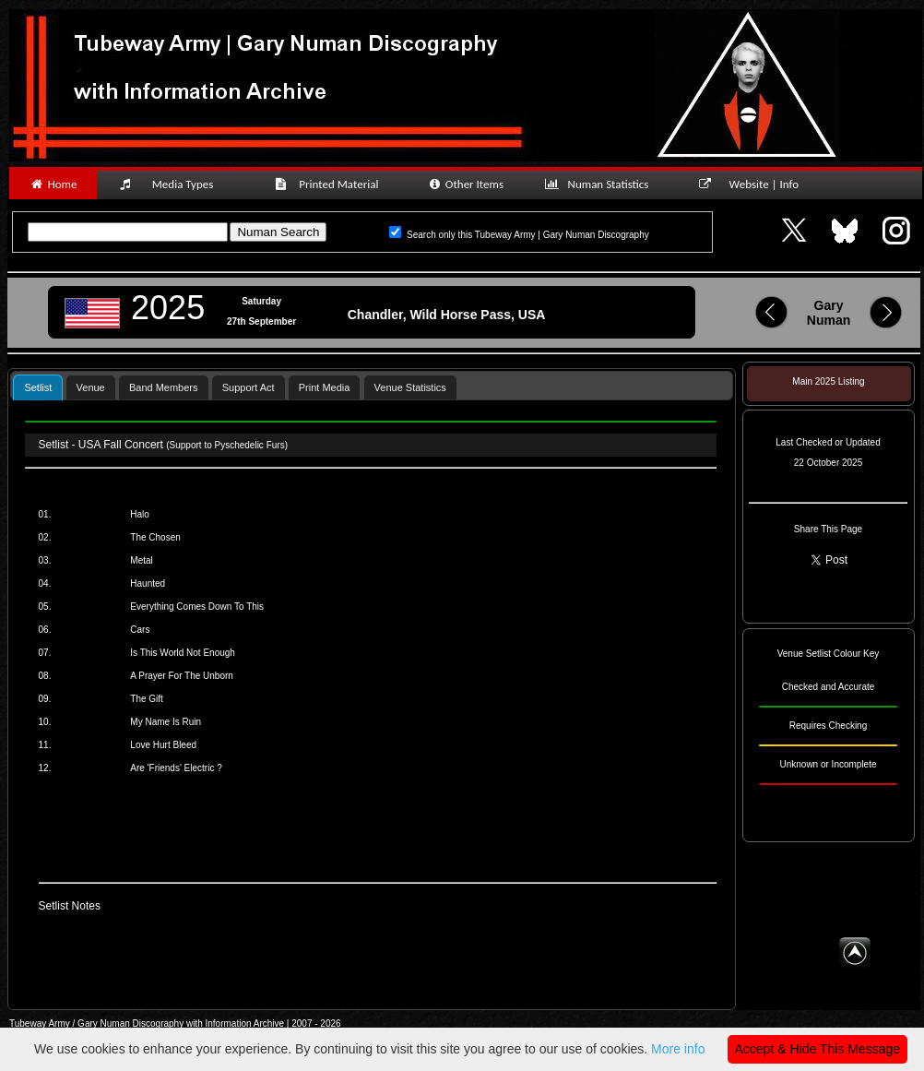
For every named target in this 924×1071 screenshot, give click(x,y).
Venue (91, 387)
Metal (141, 560)
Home (53, 184)
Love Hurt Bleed (163, 745)
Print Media (324, 387)
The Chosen (155, 537)
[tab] (38, 387)
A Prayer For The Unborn (181, 676)
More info (678, 1048)
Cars (139, 630)
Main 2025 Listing (828, 381)
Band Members (163, 387)
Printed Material (329, 184)
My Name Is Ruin (165, 722)
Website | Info (754, 184)
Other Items (465, 184)
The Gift (146, 699)
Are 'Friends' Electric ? (175, 768)
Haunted (147, 583)
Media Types (174, 184)
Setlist (38, 387)
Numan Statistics (600, 184)
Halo (139, 514)
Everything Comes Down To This (197, 606)
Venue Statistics (410, 387)
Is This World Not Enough (182, 653)
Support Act (248, 387)
